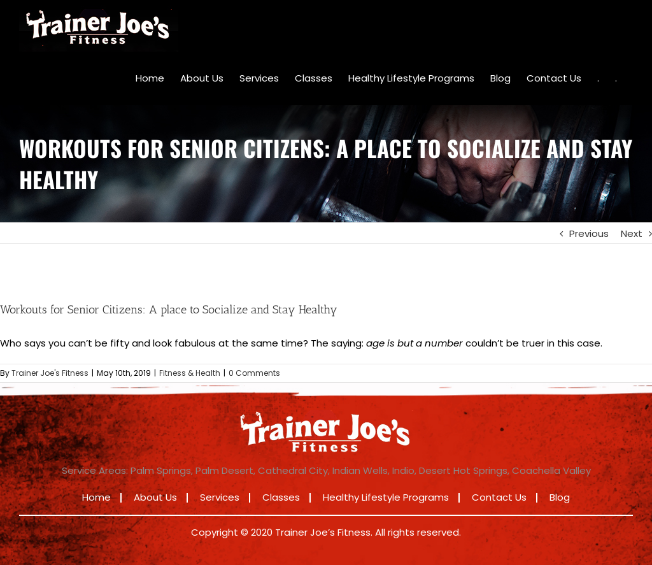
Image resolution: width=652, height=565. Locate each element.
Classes (281, 497)
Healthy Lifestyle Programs (386, 497)
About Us (155, 497)
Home (96, 497)
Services (219, 497)
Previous (589, 233)
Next (631, 233)
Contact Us (499, 497)
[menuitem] (150, 78)
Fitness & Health (189, 373)
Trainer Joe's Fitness (50, 373)
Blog (559, 497)
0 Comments (254, 373)
